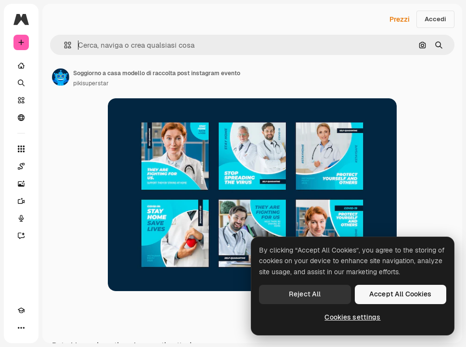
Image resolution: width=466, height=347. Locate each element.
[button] (64, 45)
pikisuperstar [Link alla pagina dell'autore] (91, 83)
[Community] (21, 117)
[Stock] (21, 100)
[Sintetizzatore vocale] (21, 218)
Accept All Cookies (400, 294)
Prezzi (399, 19)
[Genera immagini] (21, 183)
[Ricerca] (21, 83)
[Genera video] (21, 201)
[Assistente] (21, 235)
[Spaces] (21, 166)
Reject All (305, 294)
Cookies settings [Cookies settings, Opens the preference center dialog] (352, 317)
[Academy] (21, 310)
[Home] (21, 65)
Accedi (435, 19)
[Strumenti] (21, 149)
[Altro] (21, 327)
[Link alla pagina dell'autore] (60, 77)
